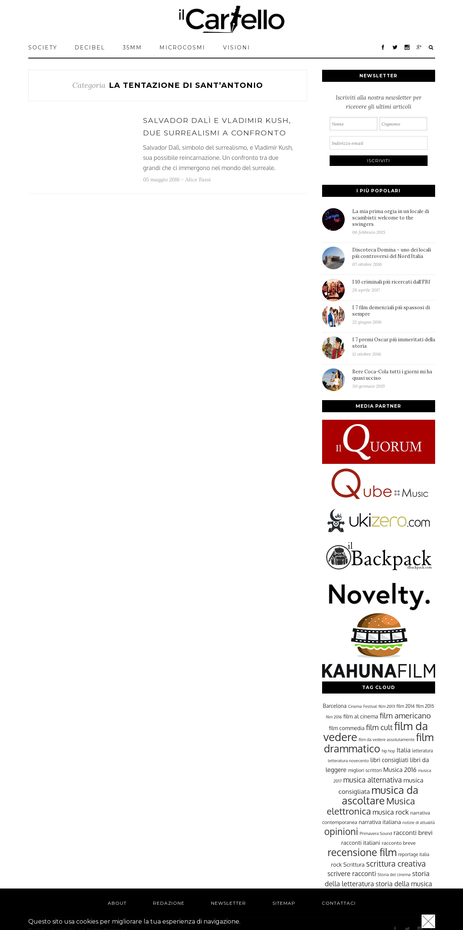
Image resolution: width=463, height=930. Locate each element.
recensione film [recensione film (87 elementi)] (361, 852)
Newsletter (228, 903)
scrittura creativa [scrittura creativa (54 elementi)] (396, 863)
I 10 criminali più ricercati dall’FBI (393, 286)
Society (42, 47)
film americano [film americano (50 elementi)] (405, 715)
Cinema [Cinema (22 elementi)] (355, 706)
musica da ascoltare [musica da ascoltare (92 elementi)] (380, 795)
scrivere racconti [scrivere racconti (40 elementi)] (351, 873)
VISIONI (236, 47)
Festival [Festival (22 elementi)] (370, 706)
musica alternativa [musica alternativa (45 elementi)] (372, 779)
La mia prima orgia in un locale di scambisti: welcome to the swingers (393, 221)
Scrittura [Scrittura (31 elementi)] (353, 864)
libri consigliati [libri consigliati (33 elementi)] (389, 760)
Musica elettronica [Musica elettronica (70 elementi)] (371, 806)
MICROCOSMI (182, 47)
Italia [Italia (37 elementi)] (404, 750)
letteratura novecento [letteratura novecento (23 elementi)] (348, 760)
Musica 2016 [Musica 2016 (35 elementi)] (399, 769)
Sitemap (283, 903)
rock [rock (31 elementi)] (336, 864)
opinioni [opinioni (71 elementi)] (341, 831)
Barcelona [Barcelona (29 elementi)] (335, 706)
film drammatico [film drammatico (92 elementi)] (379, 742)
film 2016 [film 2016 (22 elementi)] (334, 717)
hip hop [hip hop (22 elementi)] (388, 751)
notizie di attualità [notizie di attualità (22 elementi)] (418, 822)
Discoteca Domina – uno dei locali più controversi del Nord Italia (393, 257)
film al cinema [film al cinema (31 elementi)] (361, 716)
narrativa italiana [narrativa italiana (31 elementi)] (380, 821)
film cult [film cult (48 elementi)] (379, 727)
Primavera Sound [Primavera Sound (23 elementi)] (376, 833)
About (117, 903)
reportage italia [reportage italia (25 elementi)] (413, 854)
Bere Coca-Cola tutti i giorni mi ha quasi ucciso (393, 378)
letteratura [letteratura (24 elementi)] (422, 751)
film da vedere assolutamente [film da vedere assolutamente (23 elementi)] (386, 739)
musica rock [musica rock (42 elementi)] (391, 811)
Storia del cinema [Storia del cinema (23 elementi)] (394, 874)
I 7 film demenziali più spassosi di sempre (393, 314)
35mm (132, 47)
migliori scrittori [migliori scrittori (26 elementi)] (365, 770)
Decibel (90, 47)
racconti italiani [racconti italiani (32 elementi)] (360, 842)
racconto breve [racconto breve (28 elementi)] (399, 842)
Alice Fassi (198, 179)
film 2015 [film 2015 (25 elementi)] (425, 706)
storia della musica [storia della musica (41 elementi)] (404, 883)
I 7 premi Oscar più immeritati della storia (393, 346)
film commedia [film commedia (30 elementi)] (347, 727)
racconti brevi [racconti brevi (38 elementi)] (413, 832)
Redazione (169, 903)
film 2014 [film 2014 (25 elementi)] (406, 706)
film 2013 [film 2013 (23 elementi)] (387, 706)
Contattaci (339, 903)
